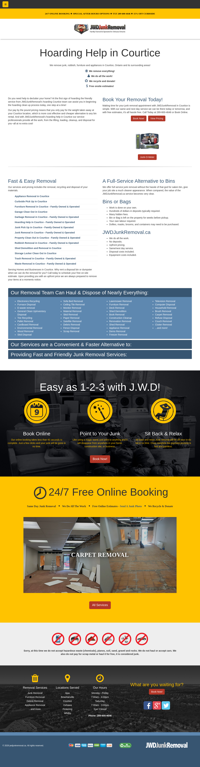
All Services (100, 605)
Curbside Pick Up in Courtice (31, 201)
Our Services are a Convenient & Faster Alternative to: (71, 344)
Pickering (67, 709)
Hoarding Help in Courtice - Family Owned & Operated (45, 222)
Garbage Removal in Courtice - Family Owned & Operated (47, 217)
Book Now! (138, 118)
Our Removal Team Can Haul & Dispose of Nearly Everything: (79, 292)
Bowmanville (67, 697)
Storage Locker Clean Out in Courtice (35, 253)
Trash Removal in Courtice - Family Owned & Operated (45, 258)
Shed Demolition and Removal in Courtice (38, 248)
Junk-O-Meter (147, 157)
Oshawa (67, 705)
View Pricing (156, 118)
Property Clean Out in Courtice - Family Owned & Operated (47, 237)
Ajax (67, 693)
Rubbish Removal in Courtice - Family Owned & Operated (47, 243)
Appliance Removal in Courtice (32, 196)
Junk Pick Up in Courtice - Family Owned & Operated (44, 227)
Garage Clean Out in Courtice (31, 211)
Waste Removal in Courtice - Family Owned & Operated (45, 263)
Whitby (67, 713)
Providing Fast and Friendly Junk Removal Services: (69, 354)
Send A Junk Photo (131, 506)
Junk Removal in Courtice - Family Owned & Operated (45, 232)
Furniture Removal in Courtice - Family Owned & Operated (47, 206)
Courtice (67, 701)
